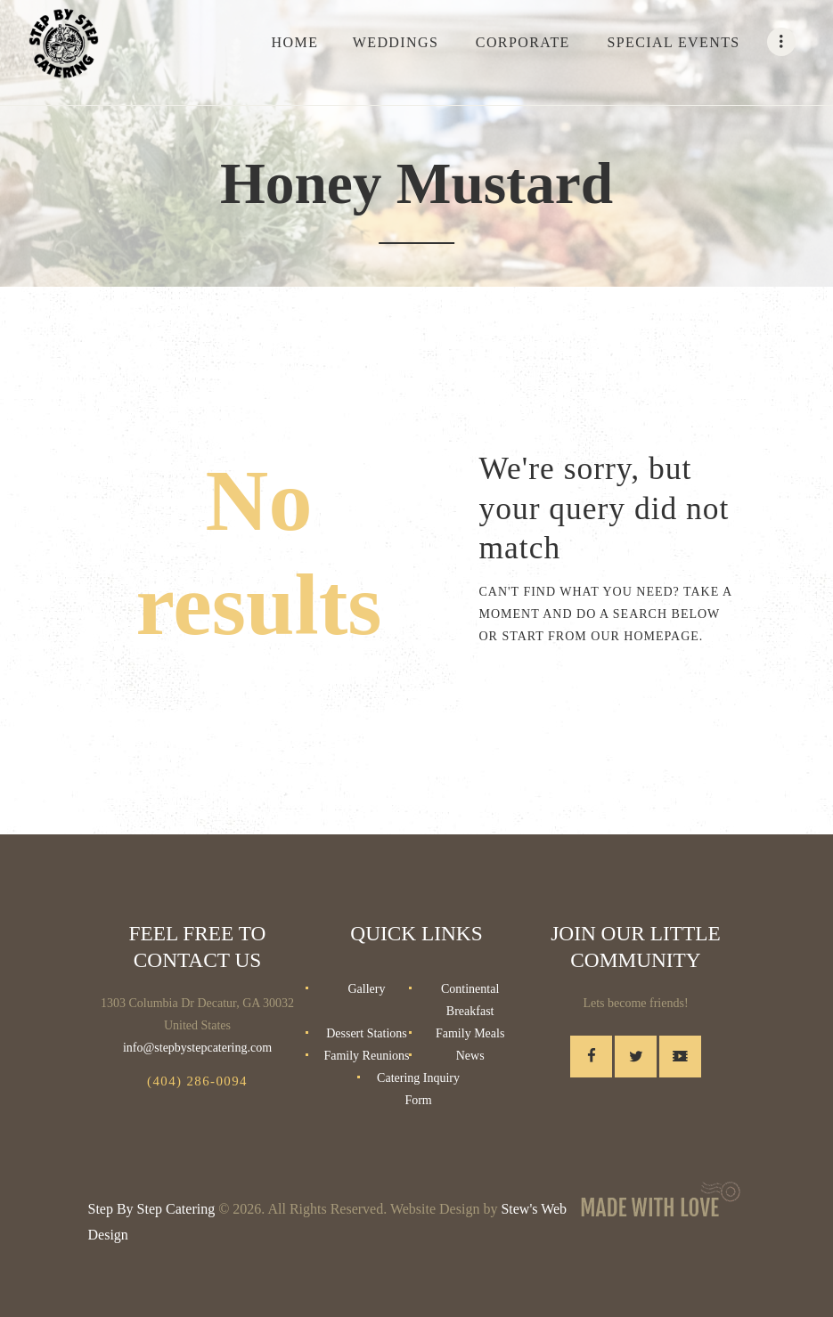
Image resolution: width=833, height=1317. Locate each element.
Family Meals (470, 1033)
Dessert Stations (366, 1033)
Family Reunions (366, 1055)
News (470, 1055)
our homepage (645, 636)
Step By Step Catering (152, 1208)
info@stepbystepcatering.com (197, 1047)
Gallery (366, 989)
